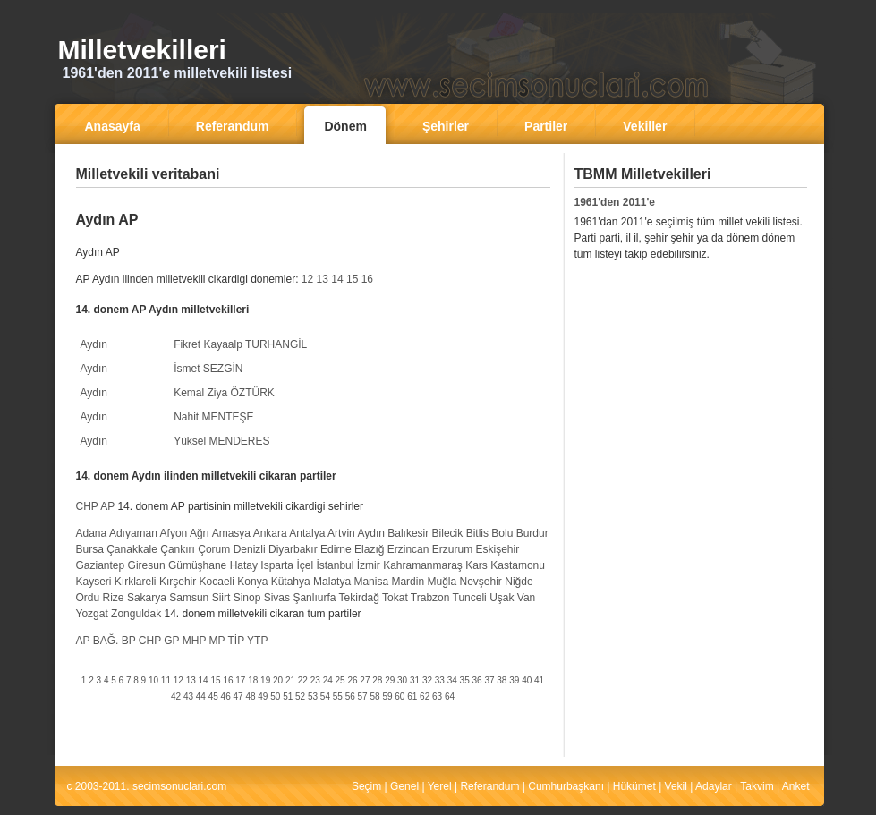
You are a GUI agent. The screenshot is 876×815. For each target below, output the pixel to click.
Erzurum (452, 549)
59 (387, 696)
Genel (404, 786)
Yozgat (92, 613)
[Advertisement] (313, 201)
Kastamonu (517, 565)
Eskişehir (497, 549)
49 (263, 696)
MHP (194, 640)
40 (527, 680)
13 (322, 279)
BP (129, 640)
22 (303, 680)
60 (399, 696)
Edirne (336, 549)
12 (307, 279)
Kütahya (290, 581)
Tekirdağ (359, 597)
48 (250, 696)
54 (325, 696)
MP (217, 640)
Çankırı (177, 549)
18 (253, 680)
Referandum (489, 786)
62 (424, 696)
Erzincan (408, 549)
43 (188, 696)
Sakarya (146, 597)
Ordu (88, 597)
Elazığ (369, 549)
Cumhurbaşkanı (566, 786)
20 (278, 680)
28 (377, 680)
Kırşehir (177, 581)
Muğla (441, 581)
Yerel (440, 786)
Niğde (518, 581)
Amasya (231, 533)
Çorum (214, 549)
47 (238, 696)
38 (501, 680)
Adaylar (713, 786)
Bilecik (448, 533)
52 (300, 696)
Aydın (94, 344)
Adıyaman (133, 533)
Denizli (250, 549)
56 (350, 696)
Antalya (307, 533)
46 (226, 696)
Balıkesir (408, 533)
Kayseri (94, 581)
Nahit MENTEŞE (213, 417)
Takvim (756, 786)
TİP (235, 640)
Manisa (370, 581)
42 (176, 696)
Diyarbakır (293, 549)
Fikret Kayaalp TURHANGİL (240, 344)
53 (313, 696)
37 (489, 680)
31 (415, 680)
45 (213, 696)
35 (465, 680)
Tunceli (470, 597)
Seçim (366, 786)
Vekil (676, 786)
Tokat (395, 597)
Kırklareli (136, 581)
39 (514, 680)
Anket (796, 786)
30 (402, 680)
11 (166, 680)
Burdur (532, 533)
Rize (113, 597)
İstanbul (334, 565)
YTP (257, 640)
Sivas (277, 597)
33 (440, 680)
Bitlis (477, 533)
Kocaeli (217, 581)
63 (437, 696)
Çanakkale (131, 549)
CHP (87, 506)
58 (374, 696)
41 (539, 680)
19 (265, 680)
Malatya (332, 581)
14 (337, 279)
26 (352, 680)
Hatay (244, 565)
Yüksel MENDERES (221, 441)
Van (526, 597)
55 (338, 696)
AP (107, 506)
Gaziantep (100, 565)
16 (367, 279)
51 (288, 696)
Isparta (276, 565)
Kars (476, 565)
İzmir (368, 565)
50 (275, 696)
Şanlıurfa (314, 597)
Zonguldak (136, 613)
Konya (252, 581)
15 (352, 279)
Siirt (221, 597)
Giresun (147, 565)
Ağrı (199, 533)
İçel (304, 565)
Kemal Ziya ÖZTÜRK (224, 392)
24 (328, 680)
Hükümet (634, 786)
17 (240, 680)
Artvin (341, 533)
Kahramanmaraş (423, 565)
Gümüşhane (197, 565)
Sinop (247, 597)
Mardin (407, 581)
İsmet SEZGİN (208, 368)
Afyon (174, 533)
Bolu (502, 533)
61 (412, 696)
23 (315, 680)
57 (363, 696)
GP (171, 640)
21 (290, 680)
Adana (91, 533)
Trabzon (430, 597)
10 (153, 680)
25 (340, 680)
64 (450, 696)
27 (365, 680)
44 (201, 696)
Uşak (501, 597)
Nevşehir (481, 581)
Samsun (188, 597)
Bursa (90, 549)
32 (427, 680)
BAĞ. (106, 640)
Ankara (270, 533)
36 (477, 680)
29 (390, 680)
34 (452, 680)
